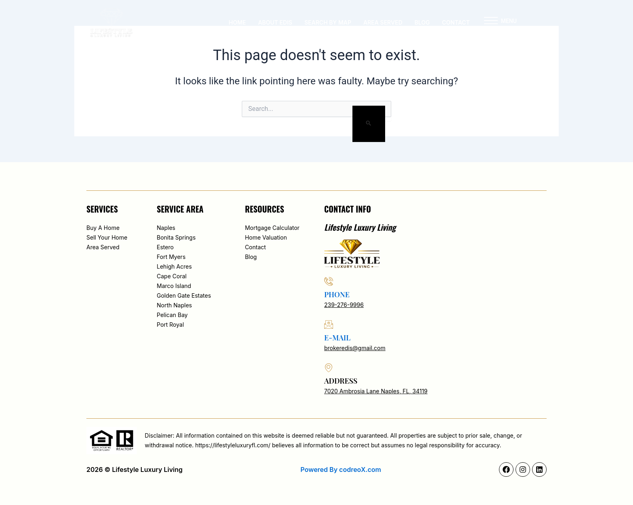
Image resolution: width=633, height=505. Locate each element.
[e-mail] (328, 324)
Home (237, 22)
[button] (491, 22)
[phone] (328, 281)
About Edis (275, 22)
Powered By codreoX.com (340, 469)
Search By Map (327, 22)
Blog (422, 22)
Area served (382, 22)
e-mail (337, 337)
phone (337, 294)
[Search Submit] (368, 124)
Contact (456, 22)
